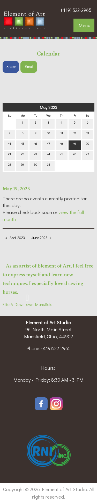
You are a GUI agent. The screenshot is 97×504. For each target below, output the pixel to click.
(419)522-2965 (56, 348)
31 (48, 165)
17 (48, 144)
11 (61, 134)
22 (22, 155)
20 (87, 144)
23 (35, 155)
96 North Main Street (48, 329)
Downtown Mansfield (33, 304)
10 (48, 134)
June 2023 (39, 237)
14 (9, 144)
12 (74, 134)
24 (48, 155)
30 (35, 165)
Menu (84, 25)
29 (22, 165)
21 (9, 155)
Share (11, 66)
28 (9, 165)
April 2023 (17, 237)
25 (61, 155)
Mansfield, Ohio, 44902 (48, 336)
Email (29, 66)
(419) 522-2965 (76, 10)
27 (87, 155)
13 (87, 134)
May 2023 (48, 107)
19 (74, 144)
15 (22, 144)
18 (61, 144)
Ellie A (8, 304)
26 (74, 155)
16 (35, 144)
